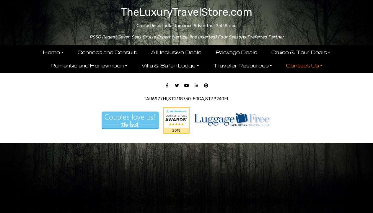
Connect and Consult (107, 52)
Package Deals (236, 52)
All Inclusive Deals (176, 52)
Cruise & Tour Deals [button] (299, 52)
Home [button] (51, 52)
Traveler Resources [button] (241, 65)
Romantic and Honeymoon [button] (87, 65)
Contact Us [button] (302, 65)
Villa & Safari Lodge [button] (168, 65)
